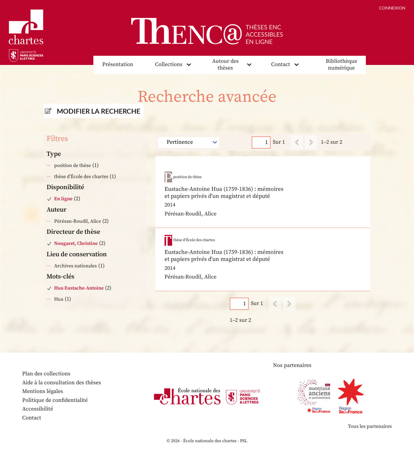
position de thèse (72, 165)
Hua (58, 299)
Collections (168, 64)
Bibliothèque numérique (341, 64)
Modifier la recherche (98, 111)
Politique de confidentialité (55, 400)
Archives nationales (75, 266)
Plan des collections (46, 373)
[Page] (261, 142)
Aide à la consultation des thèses (61, 382)
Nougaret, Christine (76, 243)
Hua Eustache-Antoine (79, 288)
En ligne (63, 199)
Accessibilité (37, 409)
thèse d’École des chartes (81, 176)
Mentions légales (42, 391)
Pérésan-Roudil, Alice (77, 221)
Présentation (117, 64)
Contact (280, 64)
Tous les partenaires (370, 426)
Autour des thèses (225, 64)
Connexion (392, 7)
